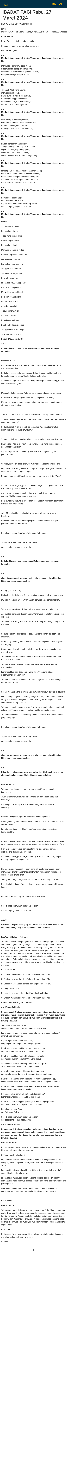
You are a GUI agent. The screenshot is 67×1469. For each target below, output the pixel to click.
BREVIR (58, 4)
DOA (7, 5)
